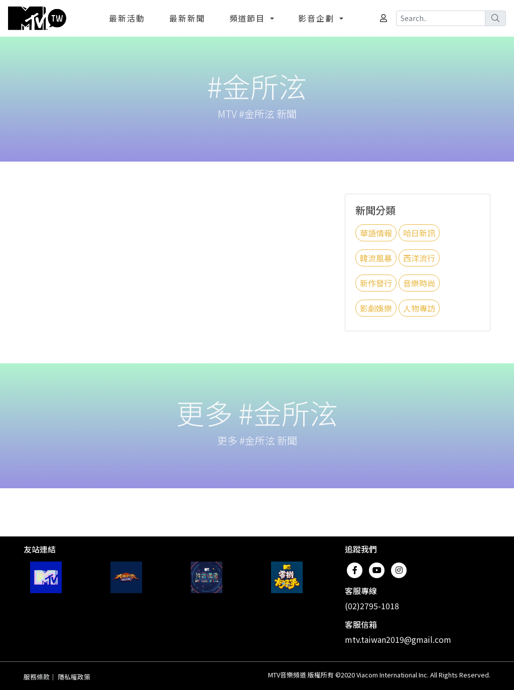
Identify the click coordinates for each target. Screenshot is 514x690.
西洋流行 (419, 258)
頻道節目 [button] (249, 18)
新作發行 (376, 283)
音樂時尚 (419, 283)
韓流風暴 (376, 258)
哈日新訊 (419, 233)
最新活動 (127, 18)
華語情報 (376, 233)
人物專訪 (419, 308)
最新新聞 (187, 18)
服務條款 (37, 676)
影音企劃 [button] (317, 18)
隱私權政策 (74, 676)
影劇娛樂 (376, 308)
